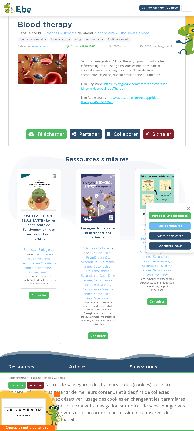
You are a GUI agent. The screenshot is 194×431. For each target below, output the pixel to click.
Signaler (158, 134)
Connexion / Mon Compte (160, 7)
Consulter (38, 295)
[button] (122, 134)
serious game (94, 39)
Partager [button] (85, 134)
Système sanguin (118, 39)
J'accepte (17, 385)
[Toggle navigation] (186, 8)
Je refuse (35, 385)
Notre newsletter (170, 235)
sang (78, 39)
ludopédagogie (60, 39)
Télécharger (46, 134)
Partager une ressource (170, 215)
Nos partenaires (170, 225)
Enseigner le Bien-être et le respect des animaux (98, 233)
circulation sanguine (33, 39)
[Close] (188, 208)
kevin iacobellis (42, 46)
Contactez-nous (169, 246)
